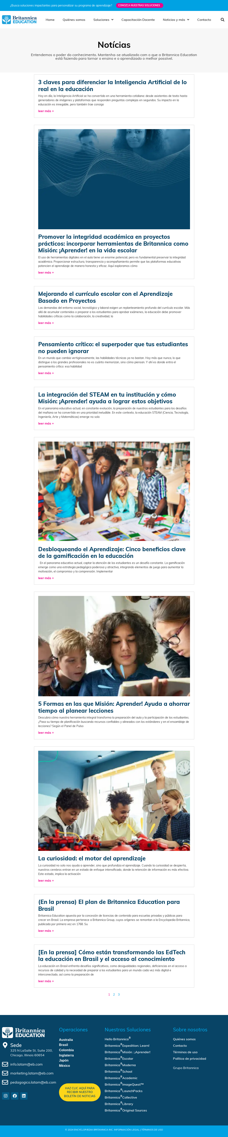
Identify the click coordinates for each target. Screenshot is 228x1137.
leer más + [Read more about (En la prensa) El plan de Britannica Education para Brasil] (46, 931)
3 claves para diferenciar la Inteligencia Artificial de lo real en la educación (112, 85)
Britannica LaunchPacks (123, 1090)
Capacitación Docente (138, 20)
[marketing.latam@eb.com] (5, 1073)
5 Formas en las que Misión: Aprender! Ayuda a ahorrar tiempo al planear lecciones (114, 707)
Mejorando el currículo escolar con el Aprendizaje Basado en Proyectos (105, 297)
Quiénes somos (74, 20)
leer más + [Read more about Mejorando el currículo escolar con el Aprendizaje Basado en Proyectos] (46, 323)
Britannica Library (119, 1103)
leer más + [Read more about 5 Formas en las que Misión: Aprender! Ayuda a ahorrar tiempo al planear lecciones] (46, 732)
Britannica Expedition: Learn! (127, 1045)
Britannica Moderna (120, 1064)
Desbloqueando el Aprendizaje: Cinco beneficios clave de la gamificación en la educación (112, 552)
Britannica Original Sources (126, 1109)
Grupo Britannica (186, 1068)
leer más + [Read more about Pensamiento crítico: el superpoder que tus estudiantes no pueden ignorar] (46, 373)
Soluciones (103, 19)
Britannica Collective (121, 1097)
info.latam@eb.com (26, 1064)
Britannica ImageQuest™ (124, 1084)
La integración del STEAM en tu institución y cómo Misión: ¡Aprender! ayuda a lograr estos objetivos (107, 398)
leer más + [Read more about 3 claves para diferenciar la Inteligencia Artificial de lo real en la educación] (46, 111)
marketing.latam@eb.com (32, 1073)
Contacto (204, 20)
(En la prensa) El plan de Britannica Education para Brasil (109, 905)
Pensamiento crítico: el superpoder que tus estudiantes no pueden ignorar (113, 348)
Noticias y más (176, 19)
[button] (222, 19)
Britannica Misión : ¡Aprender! (127, 1051)
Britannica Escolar (119, 1058)
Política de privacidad (189, 1058)
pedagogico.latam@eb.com (33, 1082)
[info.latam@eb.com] (5, 1064)
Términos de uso (185, 1052)
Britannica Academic (121, 1077)
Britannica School (118, 1071)
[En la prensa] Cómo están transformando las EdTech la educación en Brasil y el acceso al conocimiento (111, 956)
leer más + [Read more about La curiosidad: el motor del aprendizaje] (46, 880)
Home (50, 20)
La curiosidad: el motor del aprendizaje (92, 858)
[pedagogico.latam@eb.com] (5, 1082)
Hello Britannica (118, 1038)
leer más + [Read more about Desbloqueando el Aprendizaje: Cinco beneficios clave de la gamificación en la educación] (46, 578)
